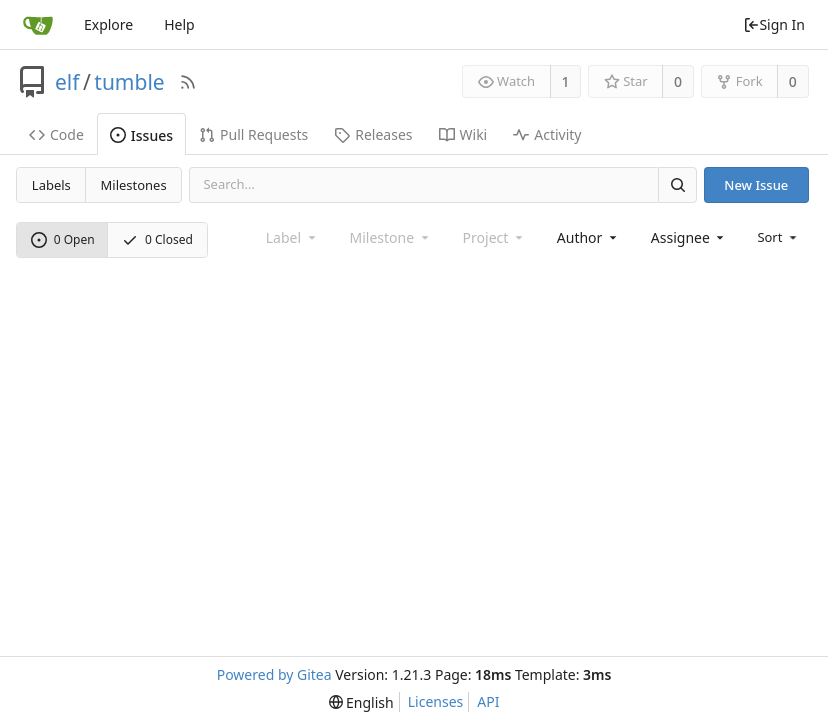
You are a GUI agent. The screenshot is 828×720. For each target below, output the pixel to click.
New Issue (756, 185)
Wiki (463, 134)
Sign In (774, 24)
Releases (373, 134)
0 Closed (157, 239)
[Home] (38, 25)
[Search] (677, 184)
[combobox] (588, 237)
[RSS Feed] (188, 82)
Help (179, 24)
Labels (51, 185)
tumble (129, 82)
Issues (141, 135)
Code (56, 134)
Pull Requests (253, 134)
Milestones (134, 185)
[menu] (778, 237)
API (488, 701)
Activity (547, 134)
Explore (108, 24)
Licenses (436, 701)
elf (67, 82)
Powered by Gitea (274, 674)
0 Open (63, 239)
